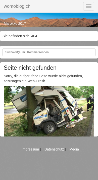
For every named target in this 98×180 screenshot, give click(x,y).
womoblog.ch (17, 6)
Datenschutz (54, 149)
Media (74, 149)
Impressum (31, 149)
